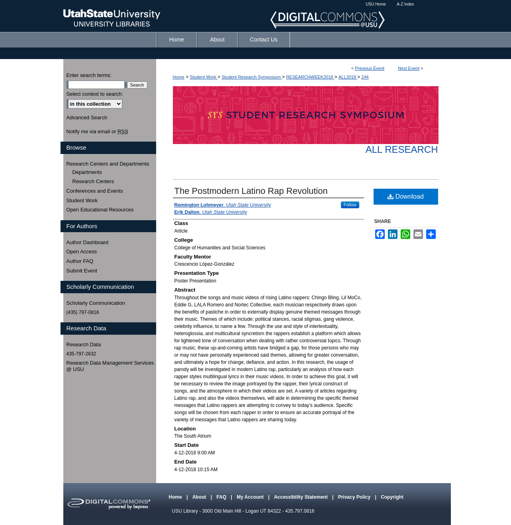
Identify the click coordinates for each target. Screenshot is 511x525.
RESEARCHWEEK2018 (310, 77)
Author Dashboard (88, 242)
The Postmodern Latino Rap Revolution (251, 191)
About (200, 497)
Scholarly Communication (96, 303)
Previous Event (369, 68)
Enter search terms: (89, 75)
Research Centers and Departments (108, 164)
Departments (87, 172)
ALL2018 (348, 77)
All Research (402, 149)
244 (364, 77)
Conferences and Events (95, 191)
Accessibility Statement (301, 497)
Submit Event (82, 271)
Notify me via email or (97, 131)
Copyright (392, 497)
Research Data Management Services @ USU (110, 366)
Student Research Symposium (251, 77)
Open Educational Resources (100, 210)
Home (178, 77)
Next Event (408, 68)
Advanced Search (87, 117)
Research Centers (93, 181)
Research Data (84, 344)
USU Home (376, 4)
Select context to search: (95, 94)
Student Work (204, 77)
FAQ (222, 497)
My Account (251, 497)
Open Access (82, 252)
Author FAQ (80, 261)
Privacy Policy (355, 497)
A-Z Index (405, 4)
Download (406, 196)
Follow (350, 204)
